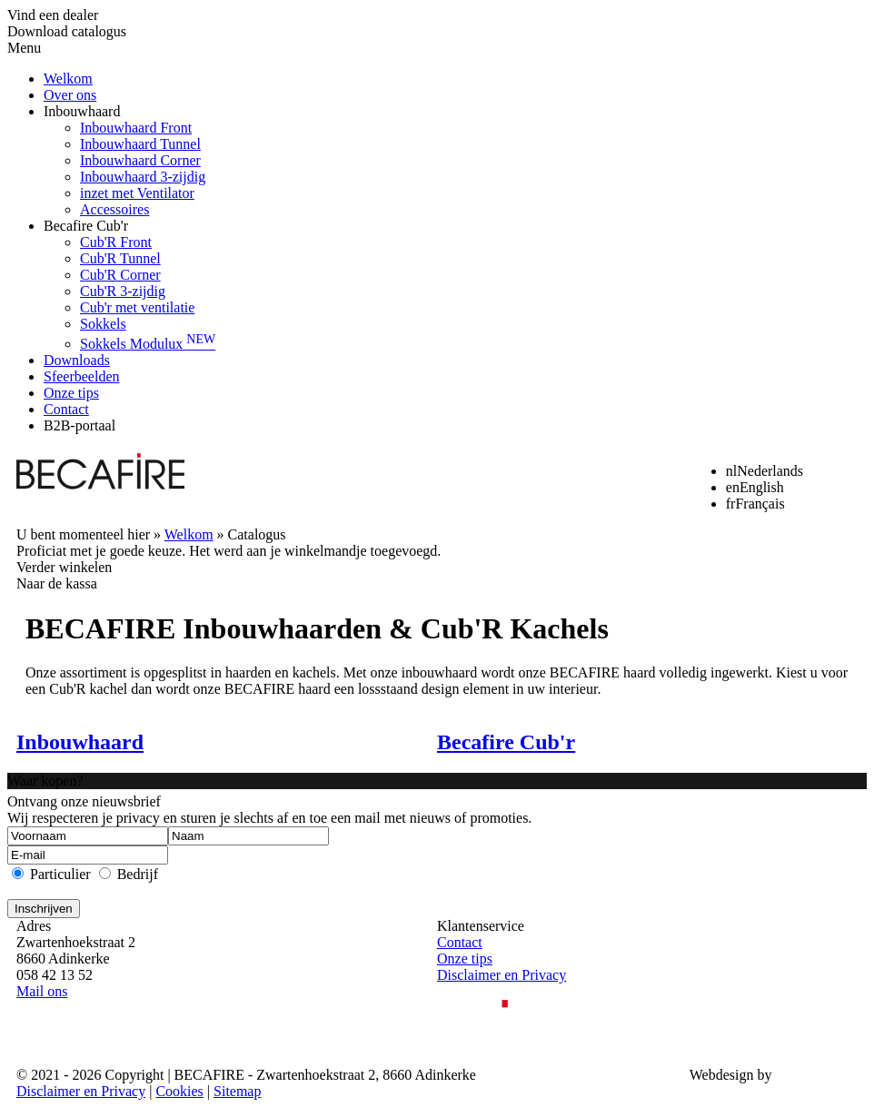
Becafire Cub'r (86, 225)
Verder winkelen (64, 567)
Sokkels (103, 323)
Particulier (60, 874)
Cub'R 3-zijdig (122, 291)
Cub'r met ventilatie (137, 307)
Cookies (179, 1091)
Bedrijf (137, 874)
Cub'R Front (116, 242)
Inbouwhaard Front (136, 127)
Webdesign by (731, 1074)
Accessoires (114, 209)
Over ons (70, 95)
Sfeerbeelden (82, 376)
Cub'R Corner (120, 274)
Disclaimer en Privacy (501, 975)
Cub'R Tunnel (120, 258)
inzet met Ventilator (137, 193)
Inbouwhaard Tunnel (140, 144)
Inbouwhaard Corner (140, 160)
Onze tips (71, 392)
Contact (66, 409)
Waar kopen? (45, 780)
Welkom (68, 78)
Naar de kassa (56, 583)
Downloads (77, 360)
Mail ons (41, 991)
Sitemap (237, 1091)
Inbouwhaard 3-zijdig (142, 176)
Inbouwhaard (82, 111)
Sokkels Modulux (147, 343)
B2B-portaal (79, 425)
